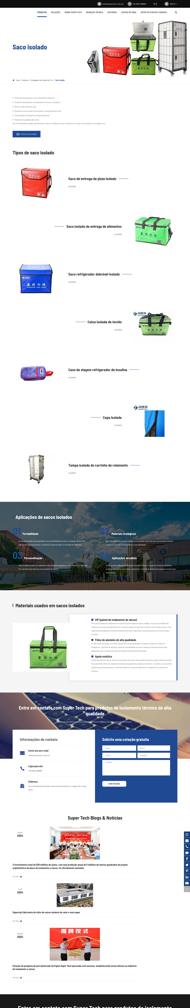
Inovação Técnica (94, 14)
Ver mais (17, 883)
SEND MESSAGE (114, 784)
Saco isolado (60, 80)
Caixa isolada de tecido (105, 322)
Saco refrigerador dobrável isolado (94, 274)
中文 (155, 4)
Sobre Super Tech (73, 14)
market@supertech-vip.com (113, 4)
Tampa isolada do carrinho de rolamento (98, 465)
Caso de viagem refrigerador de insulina (97, 369)
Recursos (112, 14)
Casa (18, 80)
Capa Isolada (112, 417)
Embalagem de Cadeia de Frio (42, 80)
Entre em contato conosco (154, 14)
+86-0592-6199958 (139, 4)
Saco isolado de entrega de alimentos (94, 226)
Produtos (42, 14)
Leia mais (72, 186)
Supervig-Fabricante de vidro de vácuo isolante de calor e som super (93, 857)
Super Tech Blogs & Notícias (95, 818)
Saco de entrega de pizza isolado (92, 178)
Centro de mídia (128, 14)
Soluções (55, 14)
